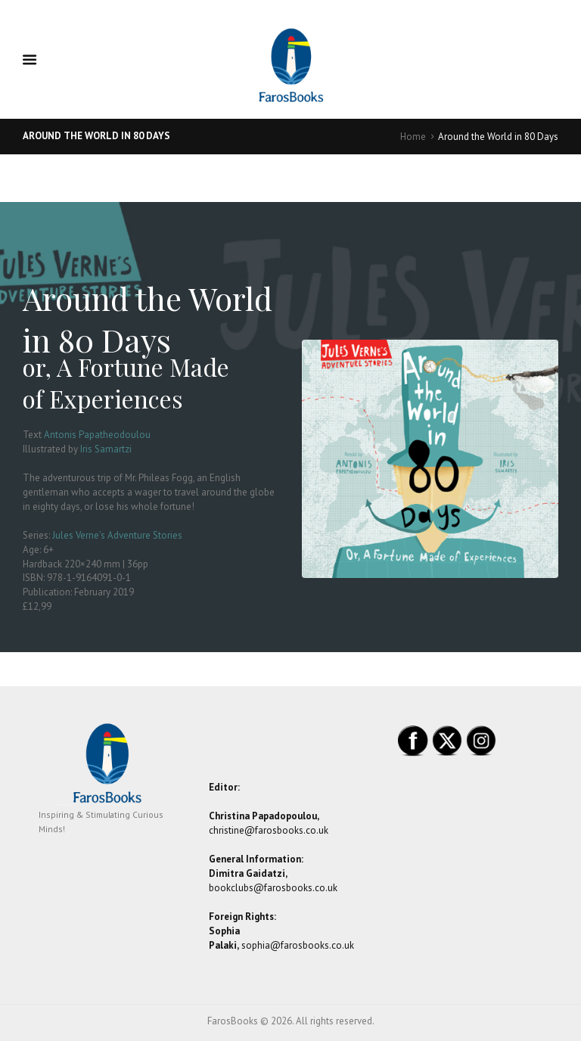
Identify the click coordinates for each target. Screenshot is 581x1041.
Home (413, 136)
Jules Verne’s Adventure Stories (117, 535)
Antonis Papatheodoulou (97, 434)
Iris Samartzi (106, 449)
